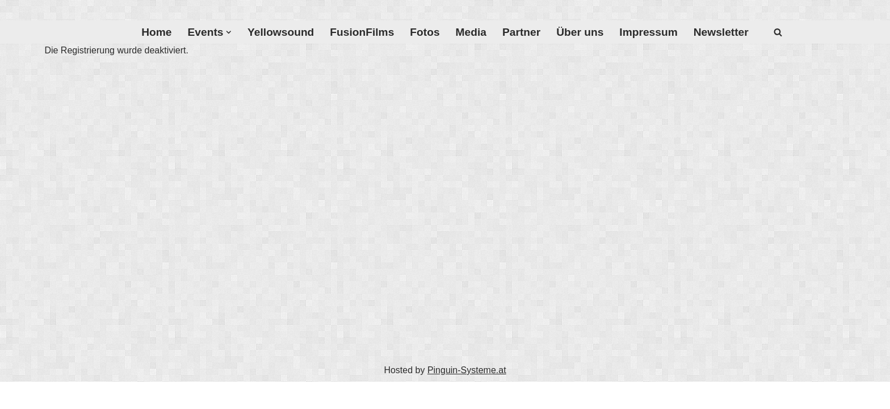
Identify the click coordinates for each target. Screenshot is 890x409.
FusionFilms (362, 32)
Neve (131, 395)
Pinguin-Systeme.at (466, 370)
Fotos (424, 32)
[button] (229, 32)
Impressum (648, 32)
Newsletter (721, 32)
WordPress (235, 395)
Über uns (579, 32)
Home (156, 32)
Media (471, 32)
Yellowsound (280, 32)
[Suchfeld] (778, 32)
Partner (521, 32)
